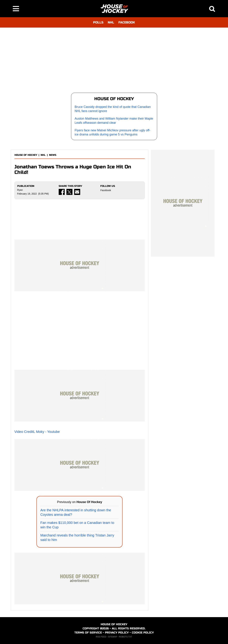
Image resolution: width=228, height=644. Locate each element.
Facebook (105, 190)
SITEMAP (112, 637)
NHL (111, 22)
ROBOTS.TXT (125, 637)
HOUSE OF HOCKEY (25, 155)
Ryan (20, 190)
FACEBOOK (126, 22)
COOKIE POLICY (143, 632)
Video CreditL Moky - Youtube (37, 432)
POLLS (98, 22)
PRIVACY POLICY (117, 632)
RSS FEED (101, 637)
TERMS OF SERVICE (88, 632)
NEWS (52, 155)
